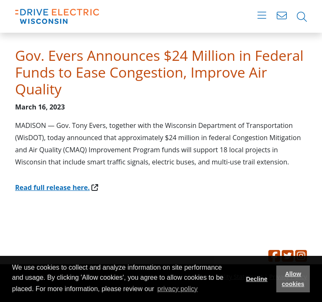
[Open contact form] (282, 17)
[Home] (57, 16)
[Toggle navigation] (262, 17)
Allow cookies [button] (293, 279)
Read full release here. (52, 187)
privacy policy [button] (177, 288)
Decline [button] (256, 279)
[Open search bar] (302, 17)
